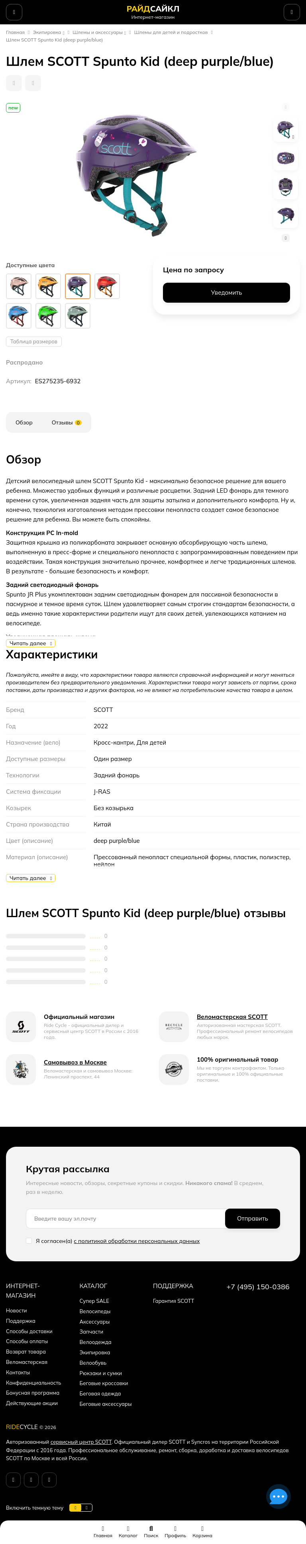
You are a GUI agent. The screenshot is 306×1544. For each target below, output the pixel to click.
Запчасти (92, 1331)
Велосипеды (95, 1311)
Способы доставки (29, 1331)
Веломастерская (26, 1362)
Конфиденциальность (33, 1382)
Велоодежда (96, 1342)
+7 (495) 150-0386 (258, 1286)
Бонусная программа (32, 1392)
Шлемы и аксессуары (98, 32)
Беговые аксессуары (106, 1404)
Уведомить (226, 292)
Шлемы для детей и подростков (171, 32)
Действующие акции (32, 1403)
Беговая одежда (100, 1393)
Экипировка (47, 32)
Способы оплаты (27, 1341)
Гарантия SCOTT (173, 1301)
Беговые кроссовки (104, 1383)
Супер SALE (94, 1301)
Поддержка (20, 1321)
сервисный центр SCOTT (81, 1442)
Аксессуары (95, 1321)
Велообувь (93, 1363)
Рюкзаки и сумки (101, 1373)
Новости (16, 1310)
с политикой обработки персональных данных (137, 1241)
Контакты (18, 1372)
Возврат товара (26, 1351)
